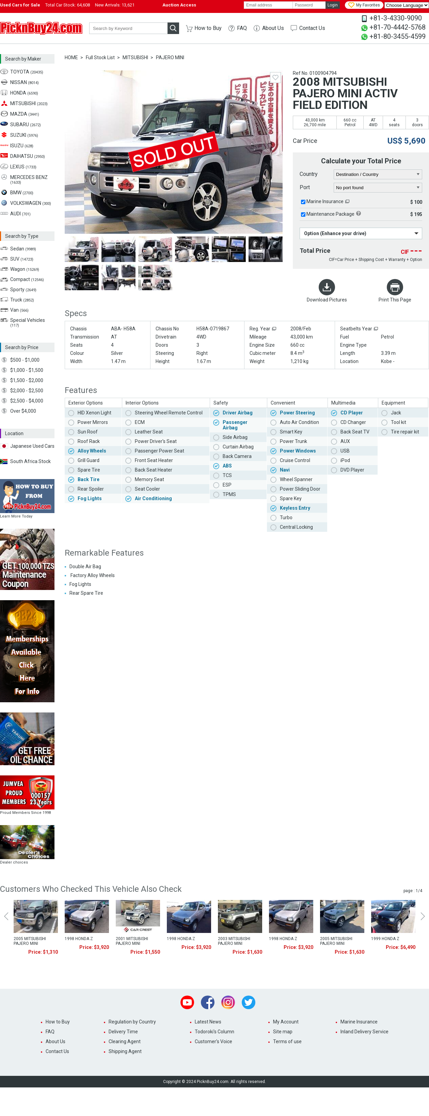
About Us (273, 28)
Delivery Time (123, 1031)
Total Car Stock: (67, 4)
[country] (378, 174)
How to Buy (208, 28)
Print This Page (395, 299)
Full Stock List (100, 57)
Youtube (187, 1002)
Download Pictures (327, 299)
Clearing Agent (125, 1041)
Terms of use (287, 1041)
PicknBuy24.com (41, 28)
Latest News (208, 1021)
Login (333, 5)
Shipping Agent (125, 1051)
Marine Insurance (325, 201)
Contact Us (312, 28)
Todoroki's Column (214, 1031)
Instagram (228, 1002)
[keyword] (128, 28)
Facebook (207, 1002)
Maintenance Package (330, 214)
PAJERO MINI (170, 57)
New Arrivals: (114, 4)
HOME (71, 57)
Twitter (248, 1002)
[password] (309, 5)
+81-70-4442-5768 (397, 27)
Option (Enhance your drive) (335, 233)
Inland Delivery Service (364, 1031)
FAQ (242, 28)
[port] (378, 188)
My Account (286, 1021)
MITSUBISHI (135, 57)
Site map (282, 1031)
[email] (268, 5)
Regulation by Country (132, 1021)
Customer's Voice (213, 1041)
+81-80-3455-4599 (397, 36)
